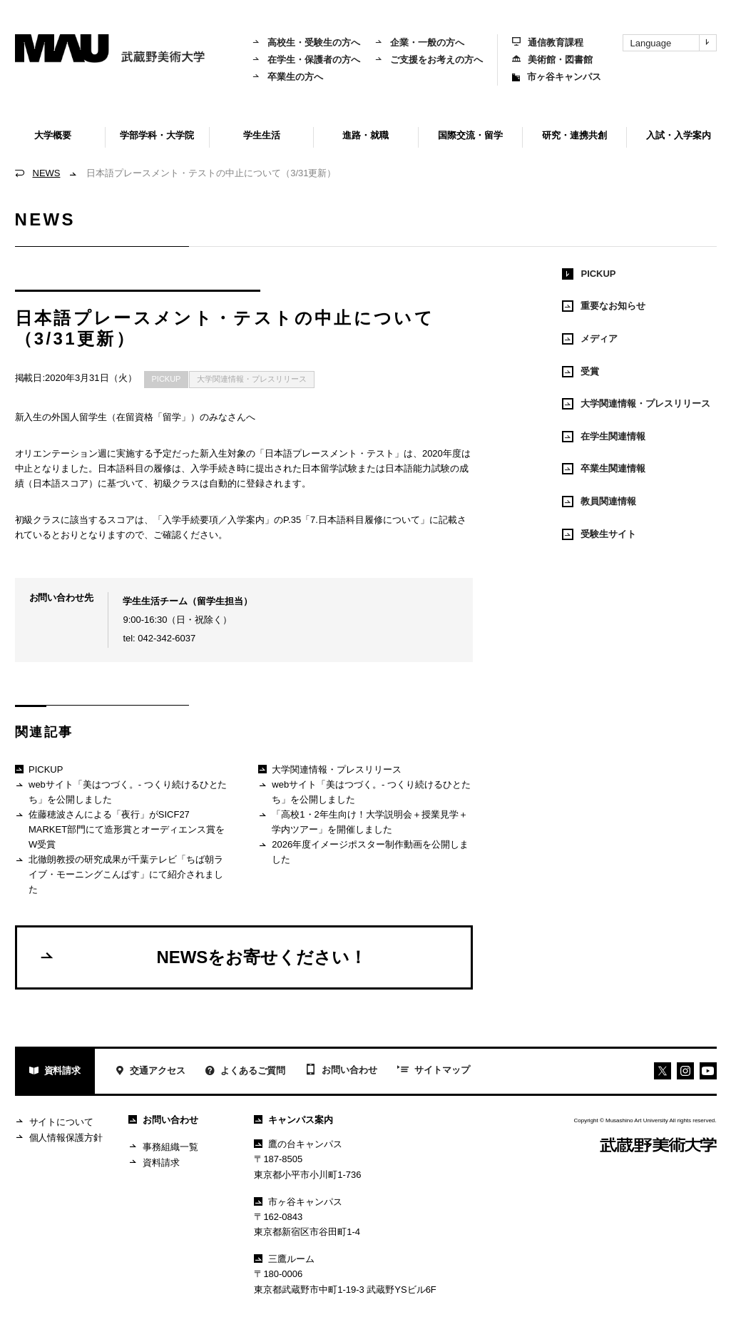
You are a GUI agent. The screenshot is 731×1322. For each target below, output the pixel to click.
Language (673, 43)
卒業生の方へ (287, 76)
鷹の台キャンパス (298, 1144)
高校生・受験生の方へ (306, 42)
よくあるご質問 (245, 1071)
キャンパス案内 (293, 1119)
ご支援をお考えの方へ (428, 59)
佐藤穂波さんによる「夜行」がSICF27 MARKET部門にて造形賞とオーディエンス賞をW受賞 (120, 829)
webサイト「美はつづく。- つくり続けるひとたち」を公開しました (121, 791)
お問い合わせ (341, 1070)
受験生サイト (599, 534)
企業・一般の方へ (419, 42)
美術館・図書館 (552, 59)
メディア (590, 339)
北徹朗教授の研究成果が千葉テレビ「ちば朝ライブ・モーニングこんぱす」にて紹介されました (119, 874)
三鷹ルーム (284, 1258)
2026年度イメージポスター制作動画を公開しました (363, 851)
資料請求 (55, 1071)
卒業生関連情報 (603, 468)
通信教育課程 (547, 42)
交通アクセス (150, 1071)
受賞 (580, 371)
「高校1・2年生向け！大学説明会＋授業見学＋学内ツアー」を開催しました (363, 821)
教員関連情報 (599, 501)
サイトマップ (433, 1071)
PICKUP (166, 379)
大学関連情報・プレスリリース (252, 379)
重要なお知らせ (603, 306)
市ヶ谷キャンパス (556, 76)
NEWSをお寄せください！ (203, 957)
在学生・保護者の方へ (306, 59)
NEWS (47, 173)
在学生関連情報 (603, 436)
